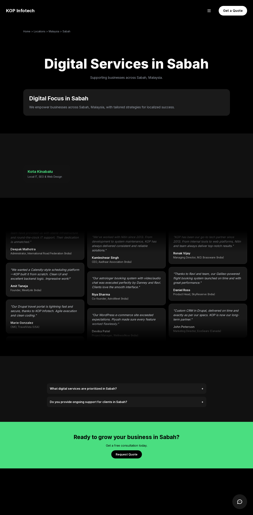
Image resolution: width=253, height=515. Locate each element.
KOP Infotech (20, 10)
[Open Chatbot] (239, 501)
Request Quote (126, 454)
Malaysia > (56, 31)
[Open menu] (209, 10)
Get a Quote (233, 11)
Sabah (66, 31)
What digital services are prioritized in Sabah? (126, 388)
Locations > (41, 31)
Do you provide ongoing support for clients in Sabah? (126, 402)
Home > (28, 31)
